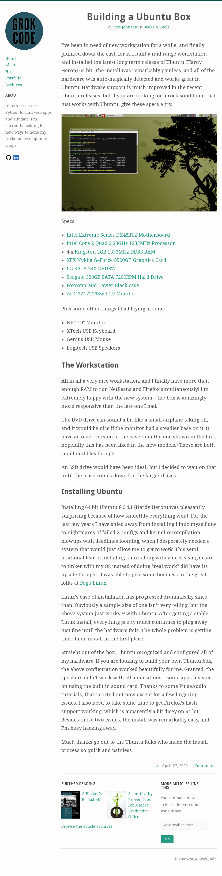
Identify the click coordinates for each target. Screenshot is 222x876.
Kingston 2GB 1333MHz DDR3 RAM (115, 252)
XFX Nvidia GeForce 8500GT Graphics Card (116, 260)
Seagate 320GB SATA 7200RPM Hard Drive (115, 277)
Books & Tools (157, 27)
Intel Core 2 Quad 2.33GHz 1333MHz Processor (121, 243)
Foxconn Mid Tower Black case (103, 285)
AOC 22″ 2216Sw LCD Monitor (101, 293)
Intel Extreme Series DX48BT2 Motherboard (118, 235)
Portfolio (13, 78)
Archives (13, 85)
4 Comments (203, 766)
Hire (9, 71)
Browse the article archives (86, 826)
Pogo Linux (93, 583)
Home (11, 58)
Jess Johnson (125, 27)
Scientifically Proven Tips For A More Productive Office (140, 805)
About (11, 65)
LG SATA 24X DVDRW (91, 268)
